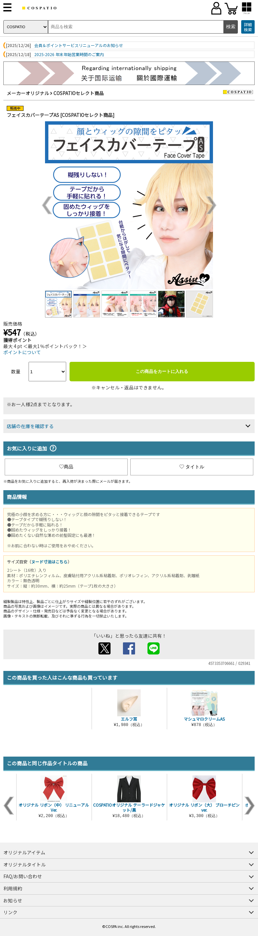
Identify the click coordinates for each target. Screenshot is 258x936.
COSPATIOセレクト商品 (78, 93)
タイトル (191, 466)
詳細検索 (248, 27)
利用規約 (12, 888)
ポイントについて (22, 352)
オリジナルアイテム (24, 852)
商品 (66, 466)
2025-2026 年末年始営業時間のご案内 (69, 54)
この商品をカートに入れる (162, 371)
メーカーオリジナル (28, 93)
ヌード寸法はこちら (49, 561)
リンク (10, 912)
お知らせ (12, 900)
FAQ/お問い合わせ (22, 876)
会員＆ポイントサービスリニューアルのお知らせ (78, 45)
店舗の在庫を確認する (30, 426)
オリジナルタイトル (24, 864)
